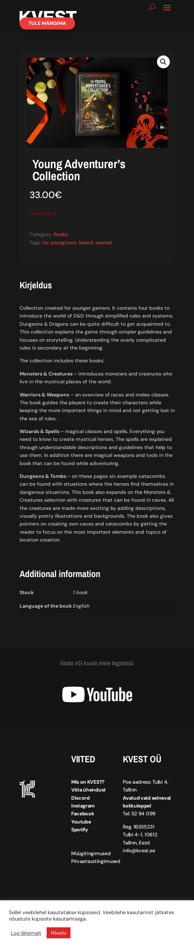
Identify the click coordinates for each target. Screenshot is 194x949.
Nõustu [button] (58, 933)
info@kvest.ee (139, 850)
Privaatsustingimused (95, 861)
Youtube (81, 822)
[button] (163, 61)
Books (61, 234)
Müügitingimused (91, 853)
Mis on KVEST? (88, 782)
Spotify (79, 829)
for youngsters (59, 242)
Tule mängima (47, 23)
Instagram (83, 806)
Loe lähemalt (26, 933)
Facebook (82, 813)
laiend (86, 242)
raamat (103, 242)
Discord (80, 798)
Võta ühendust (88, 790)
